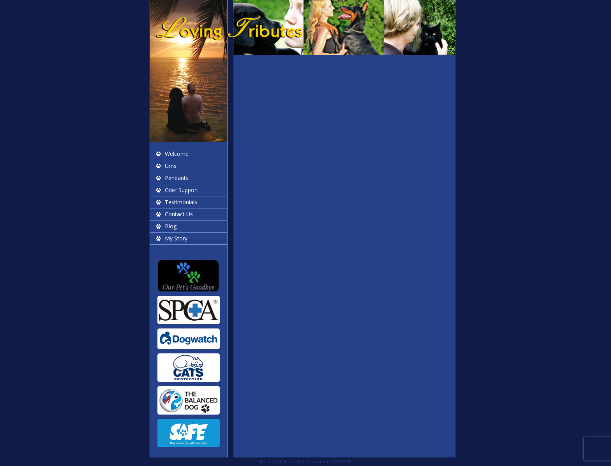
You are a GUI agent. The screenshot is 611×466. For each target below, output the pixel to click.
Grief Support (181, 190)
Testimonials (181, 202)
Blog (171, 226)
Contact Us (179, 214)
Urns (171, 165)
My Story (176, 238)
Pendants (177, 178)
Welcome (177, 153)
